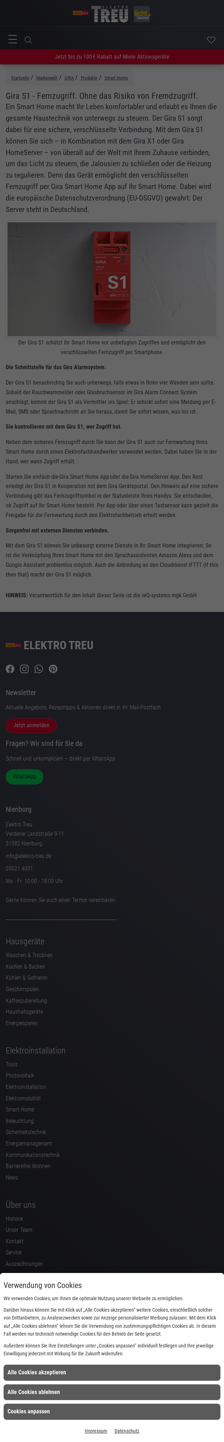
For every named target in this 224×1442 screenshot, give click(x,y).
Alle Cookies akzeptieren (37, 1372)
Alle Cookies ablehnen (34, 1392)
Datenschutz (127, 1431)
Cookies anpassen (29, 1411)
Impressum (96, 1431)
